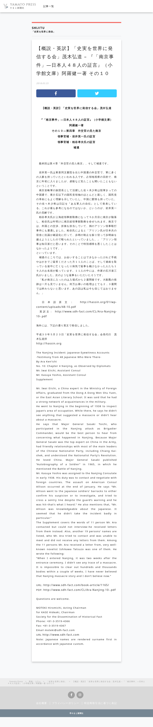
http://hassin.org (49, 343)
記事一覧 (48, 6)
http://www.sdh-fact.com (61, 634)
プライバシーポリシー (65, 703)
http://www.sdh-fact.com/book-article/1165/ (76, 585)
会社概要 (41, 703)
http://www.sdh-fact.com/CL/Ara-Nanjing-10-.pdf (79, 590)
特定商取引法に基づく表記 (100, 703)
